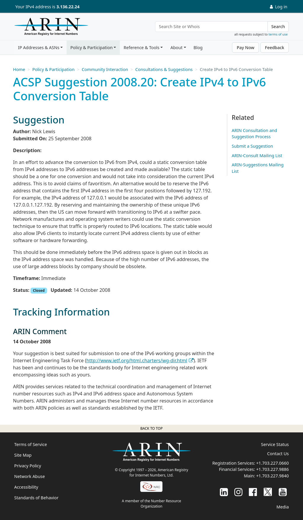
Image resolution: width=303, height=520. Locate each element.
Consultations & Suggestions (164, 69)
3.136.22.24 (68, 6)
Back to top (151, 428)
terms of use (278, 34)
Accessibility (26, 487)
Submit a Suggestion (252, 146)
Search (278, 26)
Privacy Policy (27, 466)
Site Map (23, 455)
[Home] (49, 28)
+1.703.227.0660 (272, 463)
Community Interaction (105, 69)
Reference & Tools (141, 47)
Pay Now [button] (245, 47)
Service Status (275, 444)
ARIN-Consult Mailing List (257, 155)
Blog (198, 47)
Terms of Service (30, 444)
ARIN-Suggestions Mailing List (257, 168)
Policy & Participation (91, 47)
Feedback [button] (274, 47)
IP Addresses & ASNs (38, 47)
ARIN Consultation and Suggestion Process (254, 134)
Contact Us (278, 453)
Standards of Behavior (36, 497)
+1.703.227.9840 (272, 476)
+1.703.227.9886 (272, 469)
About (176, 47)
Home (19, 69)
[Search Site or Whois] (211, 26)
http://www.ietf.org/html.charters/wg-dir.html (136, 360)
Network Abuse (29, 476)
